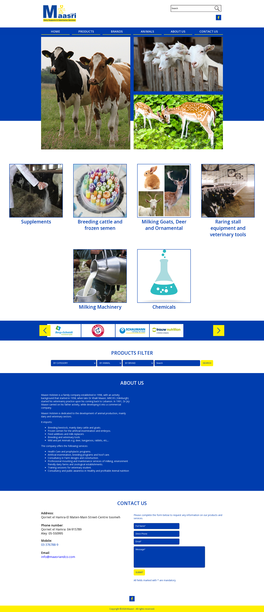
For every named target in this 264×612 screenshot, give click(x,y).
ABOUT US (178, 31)
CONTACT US (209, 31)
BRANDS (117, 31)
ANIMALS (147, 31)
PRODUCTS (86, 31)
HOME (55, 31)
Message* (169, 557)
